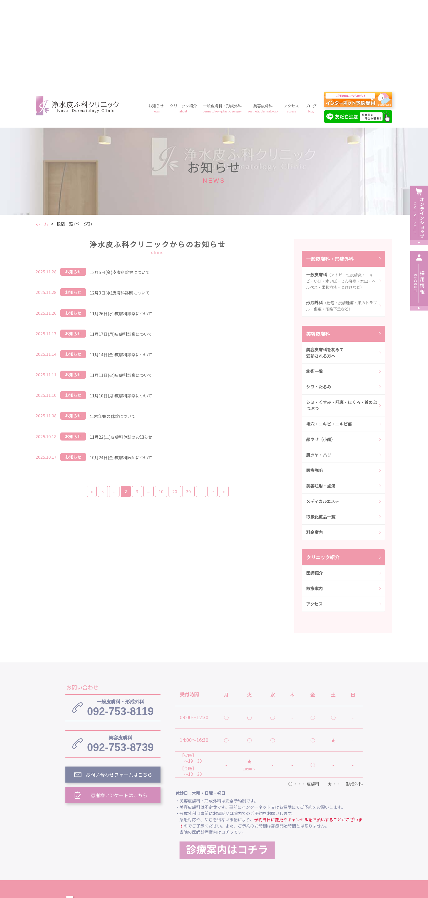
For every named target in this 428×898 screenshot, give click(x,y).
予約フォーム (306, 846)
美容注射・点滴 (320, 400)
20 (174, 406)
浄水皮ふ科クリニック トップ (207, 818)
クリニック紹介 (183, 22)
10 (161, 406)
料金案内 (314, 446)
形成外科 (341, 220)
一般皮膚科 (341, 195)
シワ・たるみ (318, 301)
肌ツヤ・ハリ (318, 369)
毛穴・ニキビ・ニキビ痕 (329, 338)
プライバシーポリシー (258, 846)
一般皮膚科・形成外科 (222, 22)
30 (188, 406)
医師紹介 (314, 487)
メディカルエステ (322, 416)
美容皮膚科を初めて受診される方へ (325, 267)
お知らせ (156, 22)
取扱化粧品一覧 (320, 431)
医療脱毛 (314, 385)
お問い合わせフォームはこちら (119, 688)
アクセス (291, 22)
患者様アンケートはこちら (119, 709)
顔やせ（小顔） (320, 354)
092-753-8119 (120, 622)
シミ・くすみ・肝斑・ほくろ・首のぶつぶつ (341, 320)
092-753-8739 (120, 658)
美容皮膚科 (263, 22)
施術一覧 (314, 286)
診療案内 (314, 503)
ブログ (311, 22)
